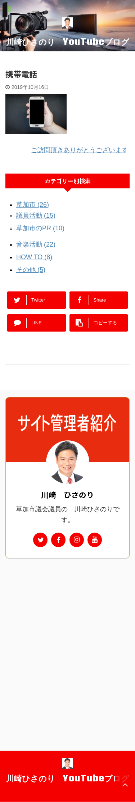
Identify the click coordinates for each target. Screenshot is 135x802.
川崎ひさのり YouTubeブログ (67, 41)
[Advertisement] (67, 632)
